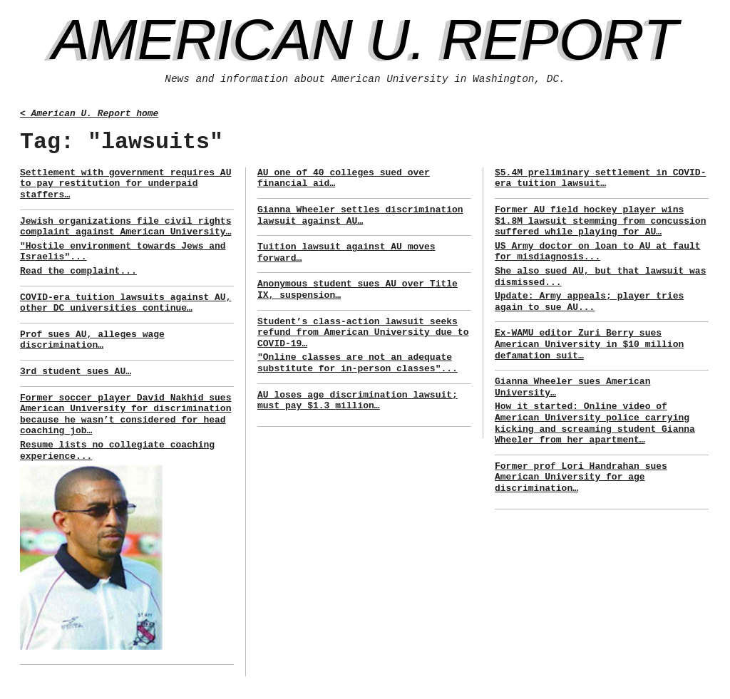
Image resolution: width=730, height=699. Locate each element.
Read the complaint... (78, 271)
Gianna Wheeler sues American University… (572, 387)
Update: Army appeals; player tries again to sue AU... (589, 302)
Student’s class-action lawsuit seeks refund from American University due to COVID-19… (362, 332)
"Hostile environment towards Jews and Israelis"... (123, 252)
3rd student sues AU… (75, 371)
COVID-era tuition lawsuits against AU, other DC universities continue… (125, 303)
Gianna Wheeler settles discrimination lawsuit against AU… (360, 215)
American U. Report (365, 39)
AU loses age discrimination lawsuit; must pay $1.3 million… (357, 401)
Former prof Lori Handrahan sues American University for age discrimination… (581, 477)
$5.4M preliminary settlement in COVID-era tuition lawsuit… (600, 178)
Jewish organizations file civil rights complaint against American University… (125, 227)
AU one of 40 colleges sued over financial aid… (343, 178)
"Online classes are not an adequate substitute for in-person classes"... (357, 363)
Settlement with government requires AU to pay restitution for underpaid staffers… (125, 183)
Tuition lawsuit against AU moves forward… (346, 253)
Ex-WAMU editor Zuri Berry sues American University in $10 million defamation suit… (589, 344)
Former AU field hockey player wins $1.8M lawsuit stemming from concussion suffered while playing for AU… (600, 220)
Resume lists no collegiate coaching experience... (117, 451)
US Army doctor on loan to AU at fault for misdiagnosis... (598, 252)
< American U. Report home (89, 113)
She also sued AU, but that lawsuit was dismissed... (600, 277)
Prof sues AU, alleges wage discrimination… (92, 340)
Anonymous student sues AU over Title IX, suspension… (357, 290)
